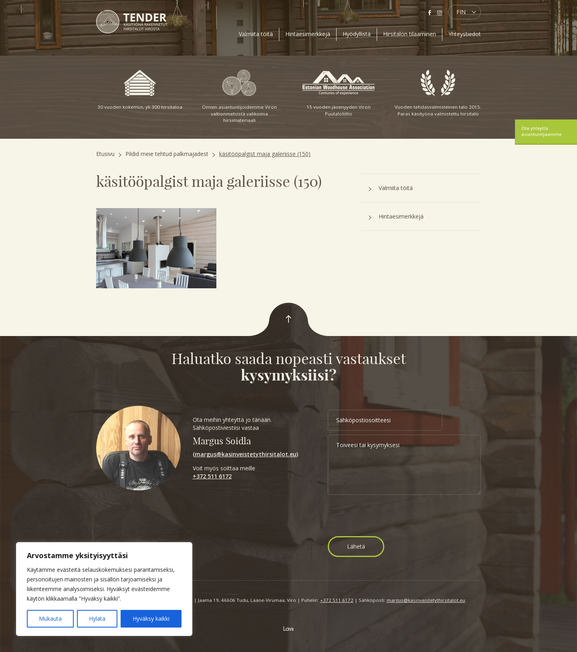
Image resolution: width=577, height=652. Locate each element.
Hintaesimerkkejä (307, 34)
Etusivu (105, 154)
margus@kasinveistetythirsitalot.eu (246, 454)
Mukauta (50, 618)
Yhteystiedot (464, 34)
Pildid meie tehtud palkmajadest (166, 154)
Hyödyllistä (357, 34)
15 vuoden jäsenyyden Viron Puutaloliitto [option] (339, 93)
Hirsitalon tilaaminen (409, 34)
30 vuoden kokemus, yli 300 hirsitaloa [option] (139, 90)
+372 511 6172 (212, 476)
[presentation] (389, 516)
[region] (104, 589)
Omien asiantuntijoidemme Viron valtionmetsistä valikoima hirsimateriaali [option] (239, 96)
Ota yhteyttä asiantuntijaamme (541, 131)
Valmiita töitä (256, 34)
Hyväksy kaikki (151, 618)
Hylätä (97, 618)
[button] (464, 12)
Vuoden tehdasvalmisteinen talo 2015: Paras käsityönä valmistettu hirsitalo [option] (438, 93)
